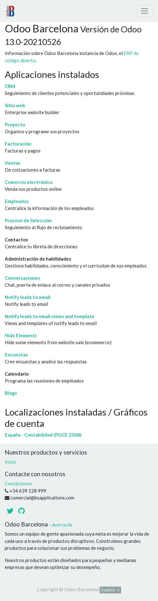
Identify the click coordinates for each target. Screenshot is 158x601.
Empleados (17, 201)
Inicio (10, 462)
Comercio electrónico (29, 182)
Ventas (12, 163)
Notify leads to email (27, 297)
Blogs (11, 393)
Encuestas (16, 354)
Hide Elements (21, 335)
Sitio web (15, 105)
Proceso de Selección (28, 220)
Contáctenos (18, 483)
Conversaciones (22, 278)
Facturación (18, 143)
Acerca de (62, 524)
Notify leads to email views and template (49, 316)
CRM (10, 86)
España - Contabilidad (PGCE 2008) (43, 435)
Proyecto (15, 124)
